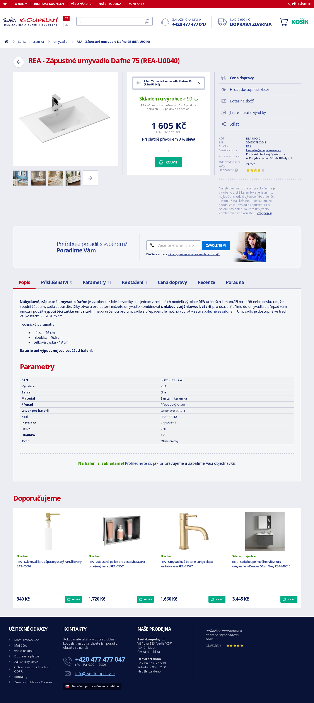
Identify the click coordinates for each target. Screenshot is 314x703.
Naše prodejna (110, 4)
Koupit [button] (76, 599)
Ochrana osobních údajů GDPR (31, 669)
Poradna (235, 282)
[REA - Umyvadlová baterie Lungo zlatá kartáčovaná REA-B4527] (193, 531)
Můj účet (20, 645)
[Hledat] (114, 21)
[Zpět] (18, 62)
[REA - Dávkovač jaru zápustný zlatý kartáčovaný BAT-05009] (49, 531)
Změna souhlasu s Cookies (33, 682)
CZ (66, 18)
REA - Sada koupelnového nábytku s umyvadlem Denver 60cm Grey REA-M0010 (261, 564)
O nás (19, 4)
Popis (24, 282)
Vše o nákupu (81, 4)
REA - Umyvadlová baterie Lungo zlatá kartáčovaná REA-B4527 (186, 564)
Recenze (206, 282)
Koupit (172, 162)
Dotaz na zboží (242, 101)
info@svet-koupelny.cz (95, 673)
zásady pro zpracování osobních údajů (194, 254)
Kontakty (136, 4)
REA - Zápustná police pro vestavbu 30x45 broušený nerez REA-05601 (117, 564)
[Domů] (7, 4)
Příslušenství (56, 282)
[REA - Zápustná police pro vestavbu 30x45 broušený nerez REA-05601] (121, 531)
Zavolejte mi (216, 245)
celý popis (264, 213)
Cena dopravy (172, 282)
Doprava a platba (26, 656)
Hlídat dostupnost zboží (249, 89)
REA (248, 146)
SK (66, 25)
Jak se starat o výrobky (248, 112)
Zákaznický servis (26, 662)
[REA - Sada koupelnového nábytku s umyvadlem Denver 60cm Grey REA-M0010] (264, 531)
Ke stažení (134, 282)
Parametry (97, 282)
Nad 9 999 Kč (250, 22)
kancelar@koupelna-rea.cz (263, 150)
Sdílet (234, 124)
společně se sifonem (219, 311)
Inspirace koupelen (49, 4)
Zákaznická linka (189, 22)
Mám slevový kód (26, 640)
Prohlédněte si (138, 463)
